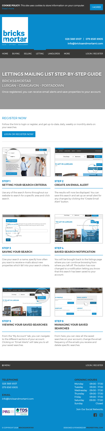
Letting (40, 53)
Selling (28, 53)
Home (5, 53)
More (67, 53)
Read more (8, 8)
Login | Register (94, 53)
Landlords (54, 53)
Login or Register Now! (18, 134)
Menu (6, 365)
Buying (16, 53)
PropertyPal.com (94, 428)
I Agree (96, 7)
